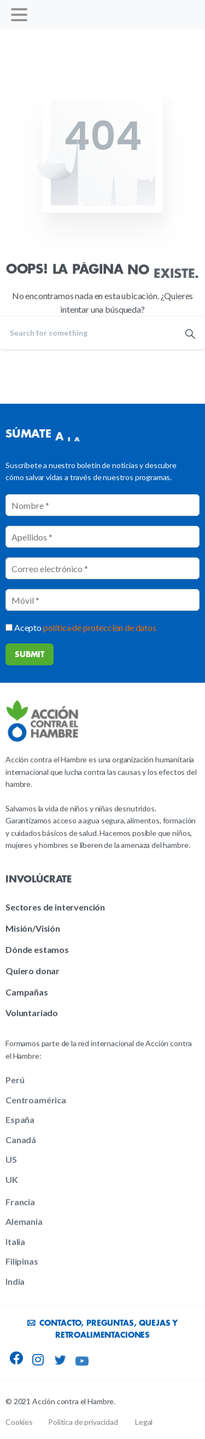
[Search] (87, 333)
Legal (144, 1421)
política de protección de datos (99, 627)
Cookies (19, 1421)
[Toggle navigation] (19, 14)
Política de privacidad (83, 1421)
